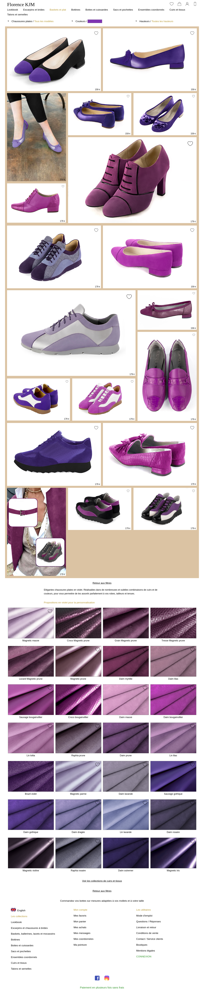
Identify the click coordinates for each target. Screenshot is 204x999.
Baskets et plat (58, 9)
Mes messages (82, 933)
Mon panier (80, 921)
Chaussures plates (22, 21)
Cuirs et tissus (177, 9)
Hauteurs (144, 21)
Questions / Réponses (148, 921)
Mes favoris (80, 915)
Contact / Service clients (149, 939)
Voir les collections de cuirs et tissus (102, 881)
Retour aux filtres (102, 583)
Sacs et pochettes (123, 9)
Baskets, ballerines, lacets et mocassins (33, 933)
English (18, 910)
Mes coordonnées (83, 939)
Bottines (75, 9)
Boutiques (141, 944)
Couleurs (80, 21)
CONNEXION (143, 956)
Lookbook (12, 9)
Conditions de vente (147, 933)
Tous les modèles (43, 21)
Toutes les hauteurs (162, 21)
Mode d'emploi (144, 915)
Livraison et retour (146, 927)
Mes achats (80, 927)
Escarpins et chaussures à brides (29, 928)
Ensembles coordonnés (151, 9)
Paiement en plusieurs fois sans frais (102, 987)
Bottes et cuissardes (96, 9)
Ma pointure (80, 944)
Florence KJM (21, 4)
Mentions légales (145, 950)
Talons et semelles (17, 14)
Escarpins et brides (33, 9)
